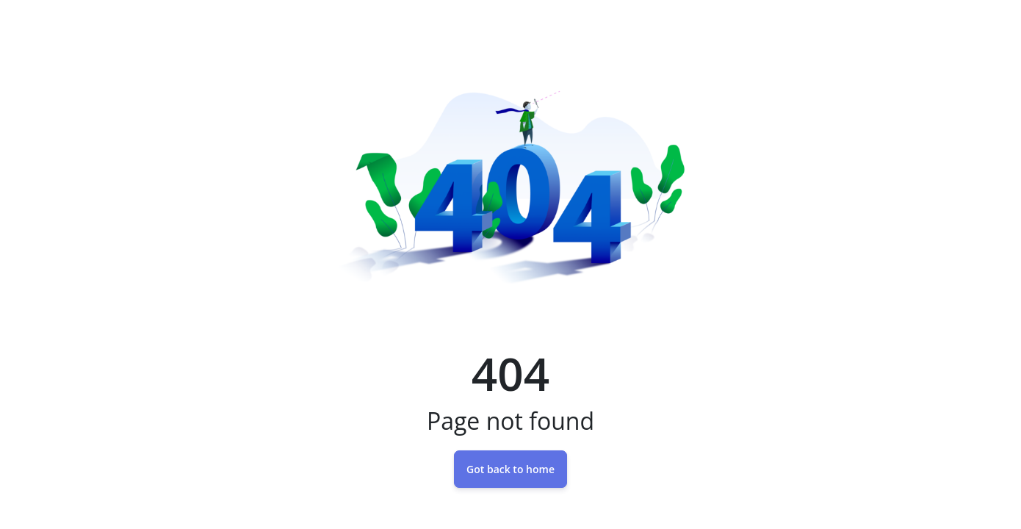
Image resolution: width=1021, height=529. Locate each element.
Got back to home (510, 469)
